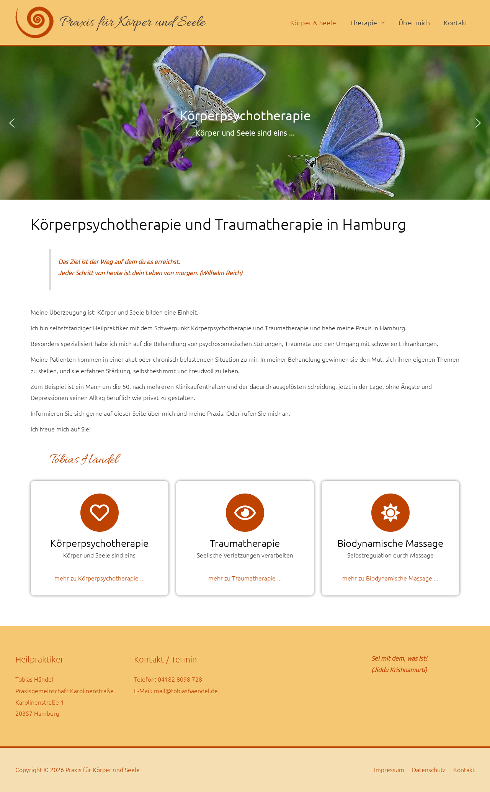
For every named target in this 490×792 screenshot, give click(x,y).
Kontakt (456, 22)
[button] (12, 123)
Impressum (389, 769)
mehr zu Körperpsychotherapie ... (99, 578)
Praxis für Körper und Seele (132, 22)
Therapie (363, 22)
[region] (245, 123)
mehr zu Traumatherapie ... (245, 578)
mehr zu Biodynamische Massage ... (390, 578)
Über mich (414, 22)
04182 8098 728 (180, 679)
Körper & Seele (313, 22)
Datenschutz (429, 769)
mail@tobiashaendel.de (186, 690)
